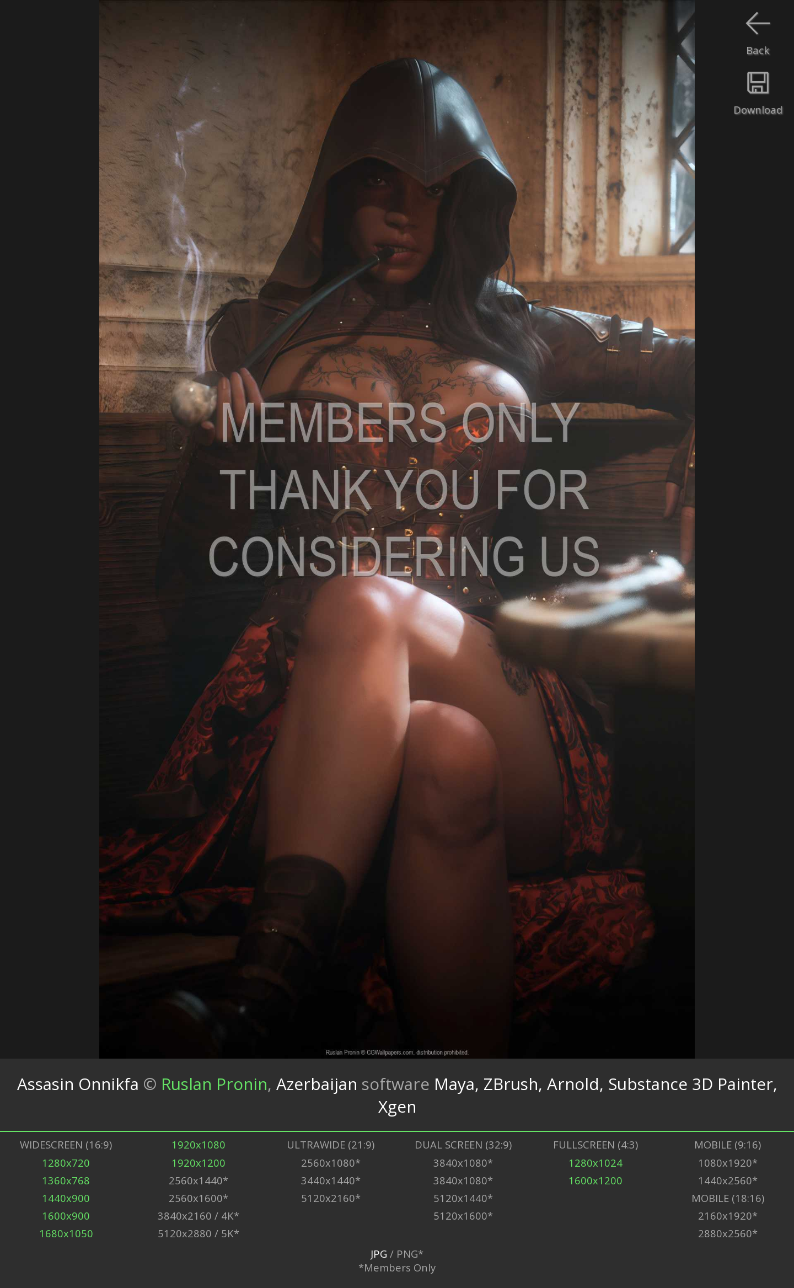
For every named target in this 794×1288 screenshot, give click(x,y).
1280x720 (66, 1162)
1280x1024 (595, 1162)
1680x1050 (66, 1233)
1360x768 (66, 1180)
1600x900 (66, 1215)
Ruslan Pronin (214, 1083)
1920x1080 (198, 1144)
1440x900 (66, 1198)
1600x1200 (595, 1180)
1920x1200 (198, 1162)
